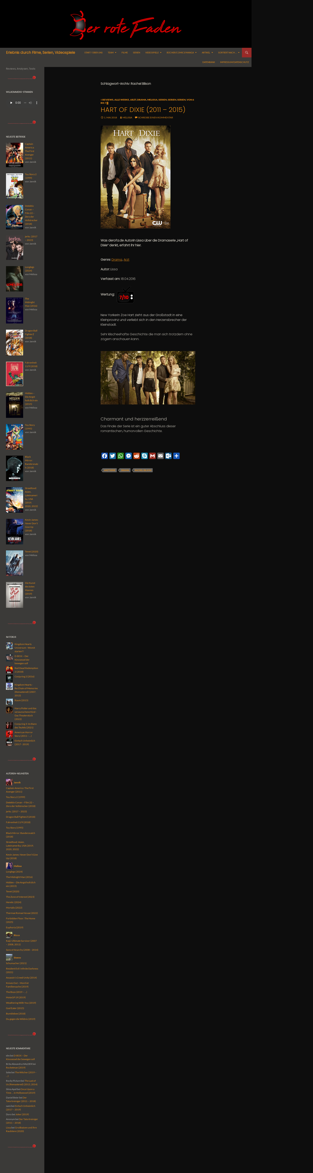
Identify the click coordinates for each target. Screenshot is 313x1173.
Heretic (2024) (13, 902)
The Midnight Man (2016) (19, 877)
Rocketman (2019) (16, 1067)
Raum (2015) (21, 700)
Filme (125, 52)
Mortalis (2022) (14, 907)
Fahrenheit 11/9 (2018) (18, 822)
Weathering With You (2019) (21, 1002)
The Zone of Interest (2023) (20, 896)
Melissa (152, 99)
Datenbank (208, 62)
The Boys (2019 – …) (16, 991)
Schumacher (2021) (16, 963)
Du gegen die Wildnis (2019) (20, 1018)
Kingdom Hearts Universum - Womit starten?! (25, 648)
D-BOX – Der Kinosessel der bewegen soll (22, 660)
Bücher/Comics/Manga (180, 52)
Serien (136, 52)
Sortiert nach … (227, 52)
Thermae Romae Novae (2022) (22, 912)
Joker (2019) (22, 1114)
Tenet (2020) (12, 891)
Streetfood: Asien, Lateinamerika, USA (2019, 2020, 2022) (20, 846)
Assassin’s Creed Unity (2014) (21, 977)
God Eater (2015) (15, 1008)
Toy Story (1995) (14, 827)
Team (111, 52)
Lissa (8, 1127)
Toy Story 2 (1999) (15, 797)
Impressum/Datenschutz (234, 62)
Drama (141, 99)
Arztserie (109, 470)
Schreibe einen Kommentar (155, 117)
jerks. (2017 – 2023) (16, 811)
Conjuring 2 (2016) (25, 676)
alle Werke (121, 99)
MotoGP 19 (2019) (16, 997)
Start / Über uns (93, 52)
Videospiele (152, 52)
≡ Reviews (107, 99)
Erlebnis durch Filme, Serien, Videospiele (40, 52)
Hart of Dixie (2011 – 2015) (143, 109)
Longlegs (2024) (14, 871)
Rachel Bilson (143, 470)
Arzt (133, 99)
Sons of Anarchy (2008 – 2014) (22, 949)
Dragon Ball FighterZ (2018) (20, 816)
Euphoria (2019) (14, 927)
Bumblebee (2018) (16, 1013)
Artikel (206, 52)
